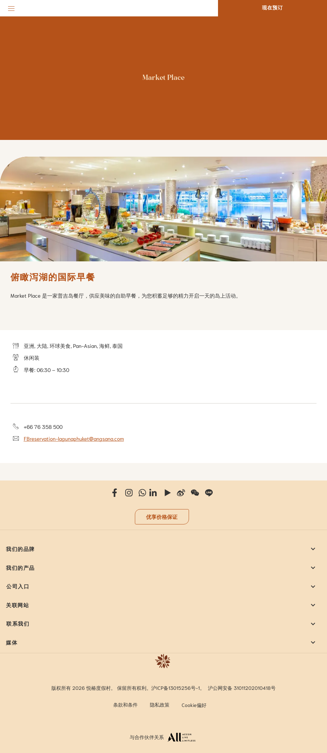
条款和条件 (125, 704)
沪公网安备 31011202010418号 (242, 688)
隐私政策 (159, 704)
